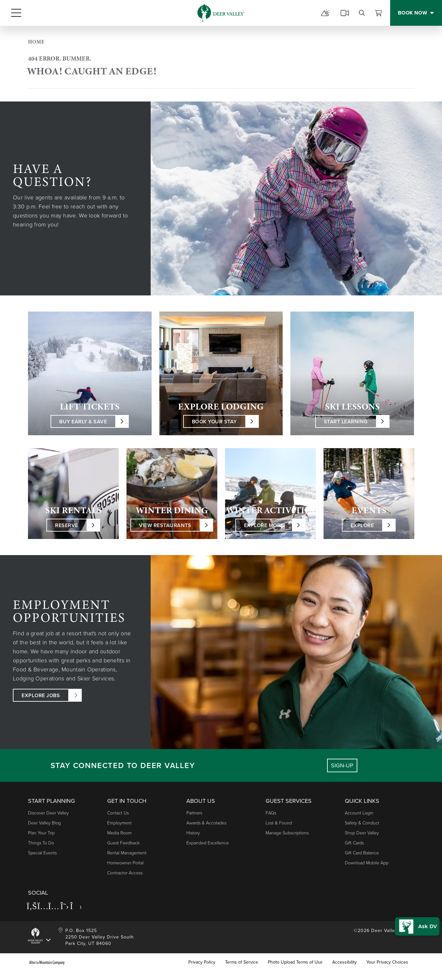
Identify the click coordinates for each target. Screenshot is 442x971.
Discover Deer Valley (48, 813)
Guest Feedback (123, 843)
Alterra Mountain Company (47, 962)
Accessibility (344, 962)
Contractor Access (125, 873)
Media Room (119, 833)
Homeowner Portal (125, 863)
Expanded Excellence (207, 843)
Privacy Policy (201, 962)
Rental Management (126, 853)
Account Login (359, 813)
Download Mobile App (367, 863)
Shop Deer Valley (362, 833)
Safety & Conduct (362, 823)
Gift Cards (354, 843)
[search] (362, 13)
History (193, 833)
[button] (415, 922)
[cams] (345, 13)
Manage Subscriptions (287, 833)
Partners (194, 813)
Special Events (42, 853)
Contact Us (118, 813)
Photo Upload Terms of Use (295, 962)
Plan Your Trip (41, 833)
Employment (119, 823)
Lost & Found (279, 823)
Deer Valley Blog (44, 823)
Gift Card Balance (362, 853)
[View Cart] (378, 13)
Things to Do (41, 843)
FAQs (271, 813)
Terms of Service (241, 962)
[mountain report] (325, 13)
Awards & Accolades (206, 823)
